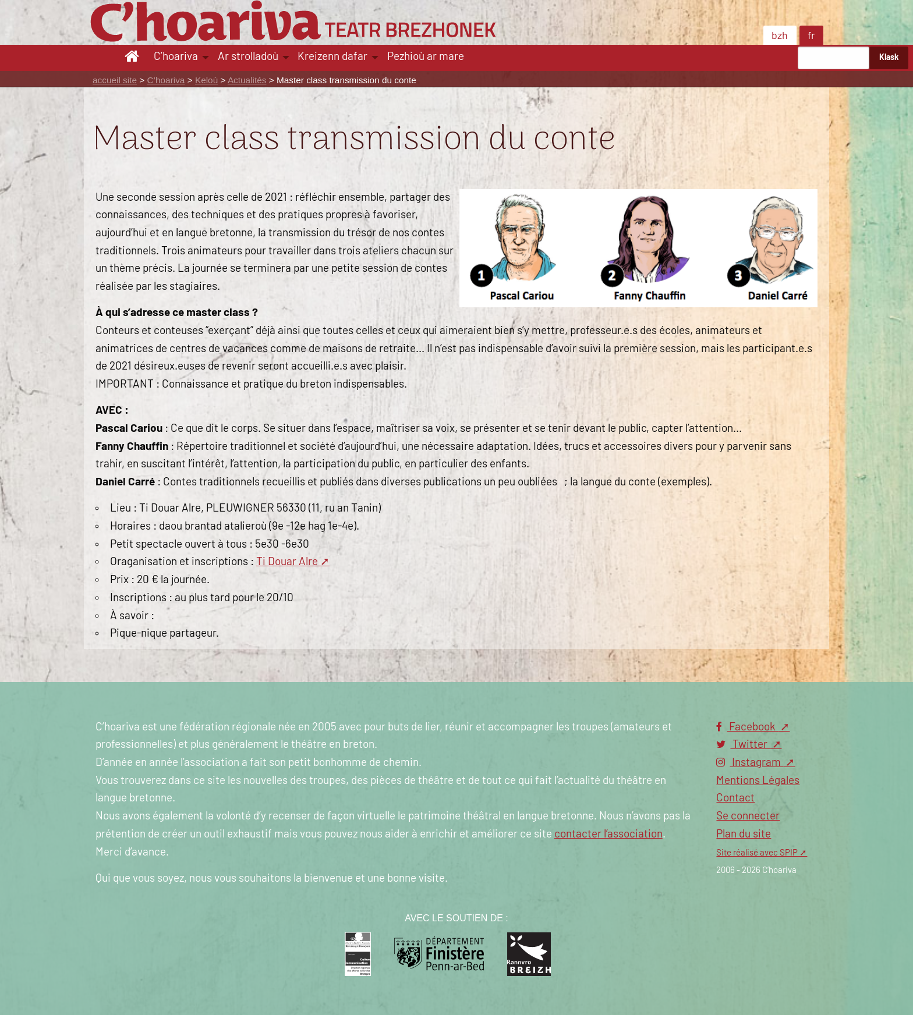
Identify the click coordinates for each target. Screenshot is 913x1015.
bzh (780, 36)
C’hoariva (176, 56)
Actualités (247, 80)
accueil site (115, 80)
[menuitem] (133, 58)
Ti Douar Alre (287, 561)
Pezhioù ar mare (425, 56)
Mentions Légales (757, 780)
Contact (735, 798)
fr (811, 36)
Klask (888, 57)
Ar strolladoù (248, 56)
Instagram (749, 762)
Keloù (206, 80)
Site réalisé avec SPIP (757, 853)
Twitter (743, 744)
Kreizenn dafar (332, 56)
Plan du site (743, 834)
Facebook (747, 727)
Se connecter (748, 816)
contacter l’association (608, 834)
